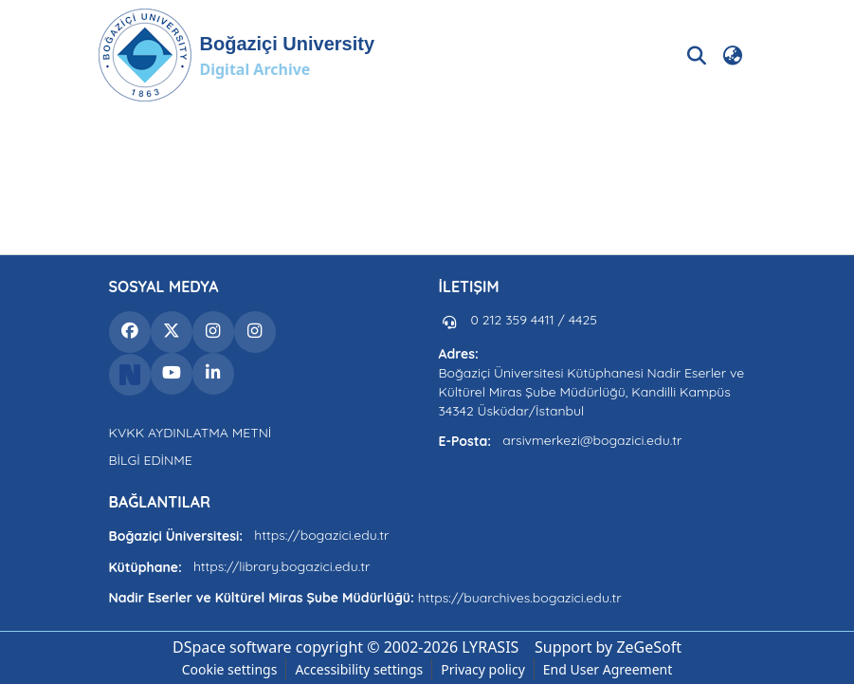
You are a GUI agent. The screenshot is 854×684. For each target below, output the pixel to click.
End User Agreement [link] (608, 669)
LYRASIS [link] (490, 647)
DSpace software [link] (232, 647)
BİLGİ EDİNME (150, 460)
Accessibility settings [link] (359, 669)
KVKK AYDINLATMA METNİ (190, 432)
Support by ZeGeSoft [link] (608, 647)
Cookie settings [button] (230, 669)
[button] (236, 55)
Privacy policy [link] (483, 669)
